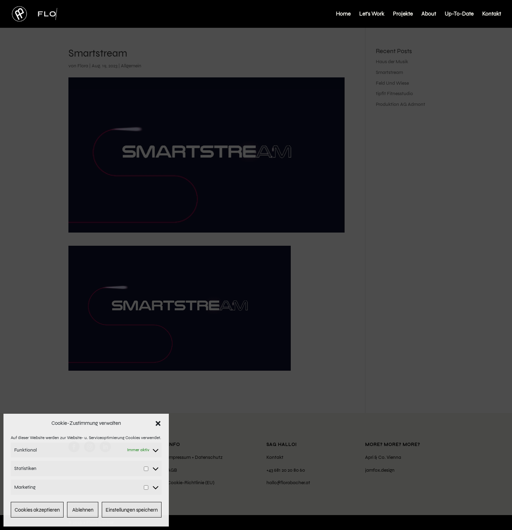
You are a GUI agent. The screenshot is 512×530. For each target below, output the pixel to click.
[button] (158, 423)
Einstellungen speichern (132, 510)
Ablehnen (82, 510)
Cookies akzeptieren (37, 510)
